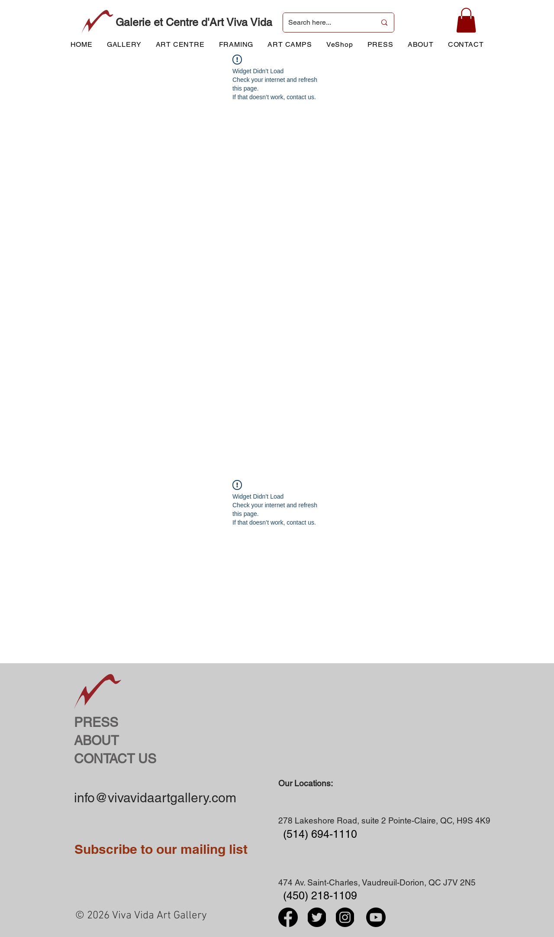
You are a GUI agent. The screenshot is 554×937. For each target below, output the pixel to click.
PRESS (96, 722)
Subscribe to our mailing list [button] (161, 849)
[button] (466, 20)
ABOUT (96, 740)
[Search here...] (325, 22)
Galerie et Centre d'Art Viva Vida (194, 22)
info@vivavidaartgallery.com (155, 797)
